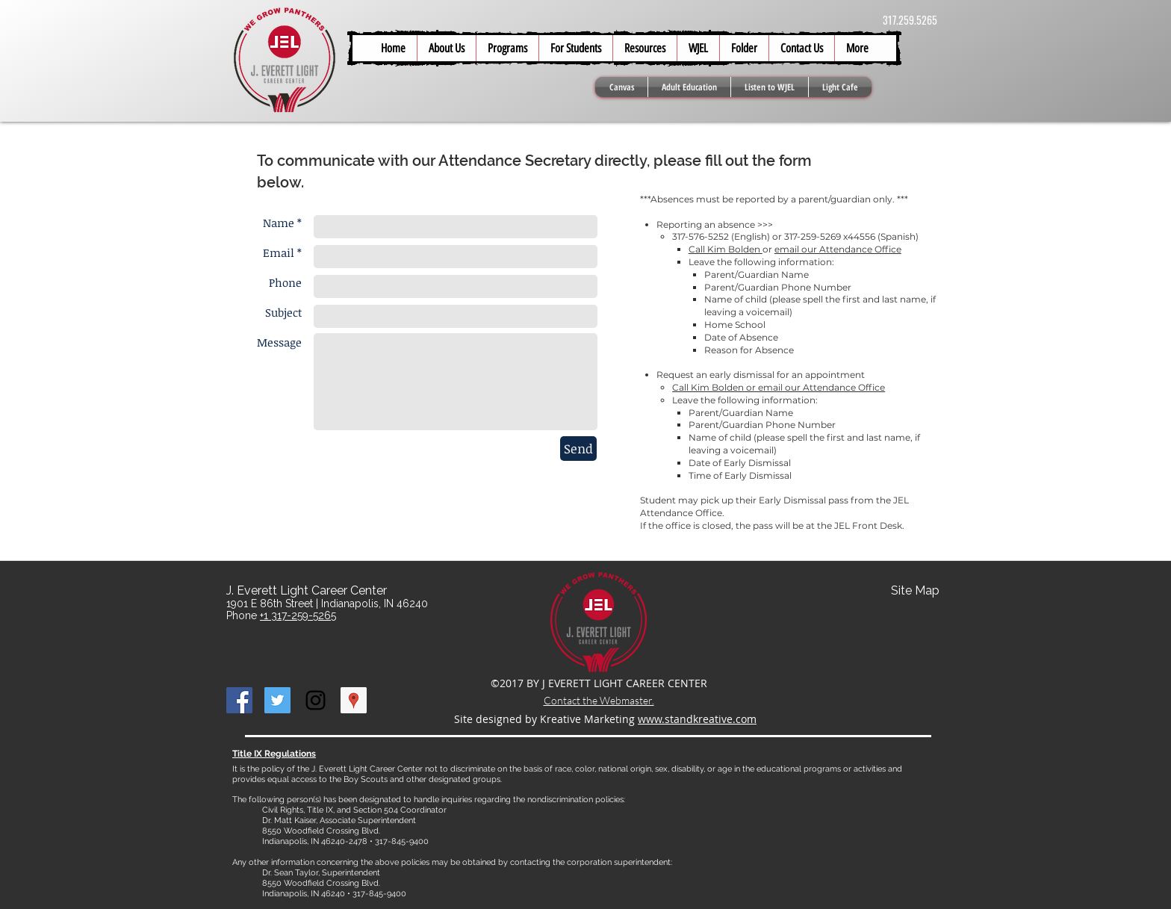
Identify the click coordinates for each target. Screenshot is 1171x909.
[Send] (578, 448)
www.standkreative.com (697, 719)
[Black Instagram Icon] (315, 700)
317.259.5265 (910, 20)
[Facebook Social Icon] (239, 700)
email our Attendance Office (837, 249)
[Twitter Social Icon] (277, 700)
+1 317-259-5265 (298, 615)
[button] (575, 48)
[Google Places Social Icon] (354, 700)
